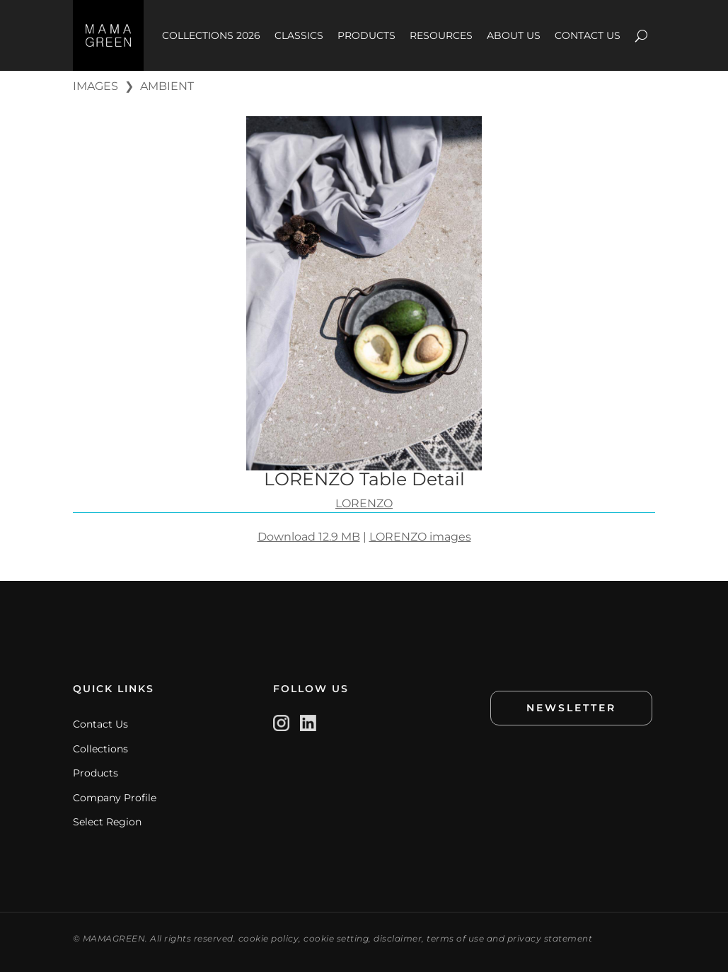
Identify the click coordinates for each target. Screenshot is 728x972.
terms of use (455, 938)
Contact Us (100, 724)
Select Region (107, 821)
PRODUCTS (366, 35)
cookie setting (336, 938)
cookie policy (268, 938)
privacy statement (550, 938)
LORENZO (364, 503)
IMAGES (95, 86)
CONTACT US (587, 35)
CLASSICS (299, 35)
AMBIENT (167, 86)
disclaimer (398, 938)
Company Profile (114, 797)
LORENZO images (420, 536)
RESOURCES (441, 35)
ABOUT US (514, 35)
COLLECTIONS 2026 (211, 35)
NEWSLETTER (571, 707)
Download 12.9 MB (309, 536)
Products (95, 773)
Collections (100, 748)
